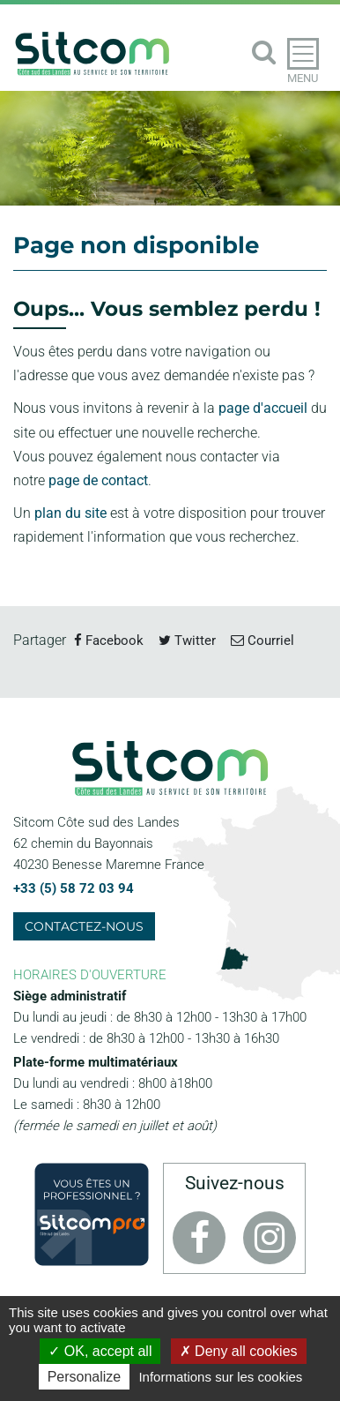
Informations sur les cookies (220, 1376)
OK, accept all (100, 1351)
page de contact (98, 480)
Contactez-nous (84, 926)
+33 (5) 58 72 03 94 (73, 888)
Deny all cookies (239, 1351)
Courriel (262, 640)
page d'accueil (262, 408)
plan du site (70, 513)
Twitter (187, 640)
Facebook (109, 640)
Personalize (85, 1376)
